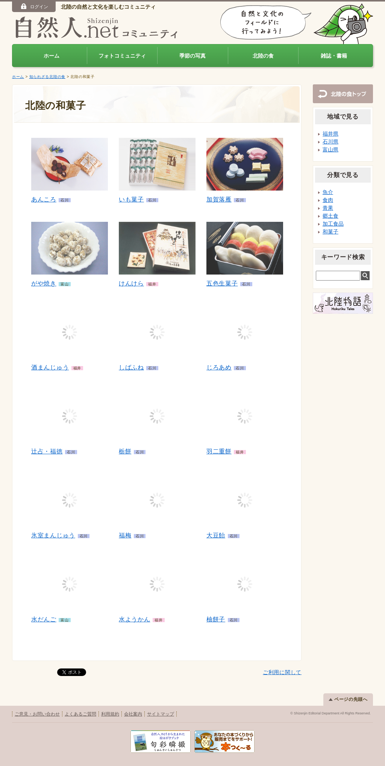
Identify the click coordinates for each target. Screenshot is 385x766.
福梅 (125, 535)
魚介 (328, 192)
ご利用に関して (282, 672)
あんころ (43, 199)
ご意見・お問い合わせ (37, 714)
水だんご (43, 619)
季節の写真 (192, 56)
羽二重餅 (219, 451)
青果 (328, 208)
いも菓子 (131, 199)
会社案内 (133, 714)
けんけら (131, 283)
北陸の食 (263, 56)
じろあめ (219, 367)
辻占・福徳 (47, 451)
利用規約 (110, 714)
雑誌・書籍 (334, 56)
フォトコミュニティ (122, 56)
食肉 (328, 200)
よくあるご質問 (80, 714)
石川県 (330, 142)
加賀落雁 (219, 199)
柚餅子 (215, 619)
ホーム (51, 56)
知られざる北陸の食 (47, 77)
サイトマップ (160, 714)
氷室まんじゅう (53, 535)
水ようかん (134, 619)
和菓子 (330, 232)
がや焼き (43, 283)
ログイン (34, 6)
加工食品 (333, 224)
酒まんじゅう (50, 367)
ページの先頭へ (348, 699)
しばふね (131, 367)
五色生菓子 (222, 283)
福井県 (330, 134)
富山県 (330, 149)
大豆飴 (215, 535)
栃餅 (125, 451)
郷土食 (330, 216)
